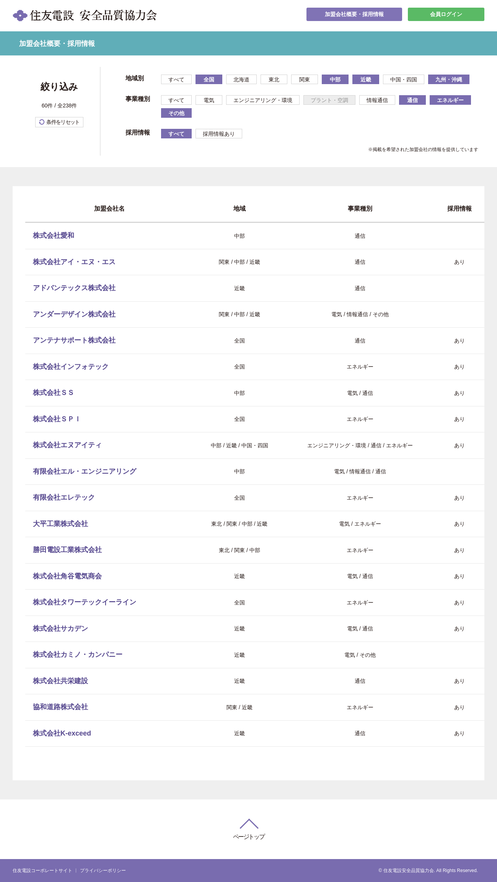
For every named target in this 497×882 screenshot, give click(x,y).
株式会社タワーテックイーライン (84, 602)
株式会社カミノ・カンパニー (77, 654)
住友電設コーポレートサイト (42, 870)
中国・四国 (403, 79)
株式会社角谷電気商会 (67, 576)
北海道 (241, 79)
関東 (304, 79)
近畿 (365, 79)
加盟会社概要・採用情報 (354, 15)
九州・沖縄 (448, 79)
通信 (412, 100)
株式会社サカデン (60, 628)
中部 (335, 79)
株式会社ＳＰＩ (57, 419)
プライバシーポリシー (103, 870)
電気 (209, 100)
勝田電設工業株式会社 (67, 550)
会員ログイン (446, 15)
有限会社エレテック (64, 497)
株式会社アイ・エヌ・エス (74, 262)
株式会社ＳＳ (53, 392)
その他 (176, 113)
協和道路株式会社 (60, 707)
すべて (176, 79)
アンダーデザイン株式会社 (74, 314)
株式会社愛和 (53, 235)
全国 (209, 79)
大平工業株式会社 (60, 524)
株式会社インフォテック (71, 366)
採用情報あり (219, 134)
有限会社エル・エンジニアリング (84, 471)
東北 (274, 79)
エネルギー (450, 100)
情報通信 (377, 100)
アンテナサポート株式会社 (74, 340)
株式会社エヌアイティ (67, 445)
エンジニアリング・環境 (262, 100)
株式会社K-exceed (62, 733)
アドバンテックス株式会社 (74, 288)
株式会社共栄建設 (60, 681)
